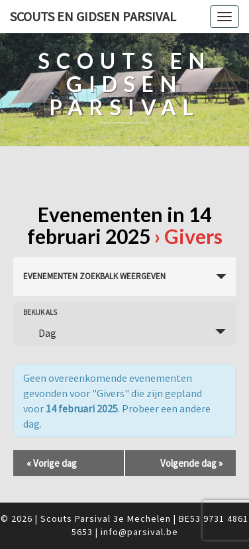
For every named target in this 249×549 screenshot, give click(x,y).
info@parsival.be (139, 532)
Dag (39, 332)
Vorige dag (51, 463)
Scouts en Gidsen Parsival (93, 16)
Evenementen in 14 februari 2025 (119, 225)
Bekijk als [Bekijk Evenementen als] (40, 312)
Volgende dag (191, 463)
